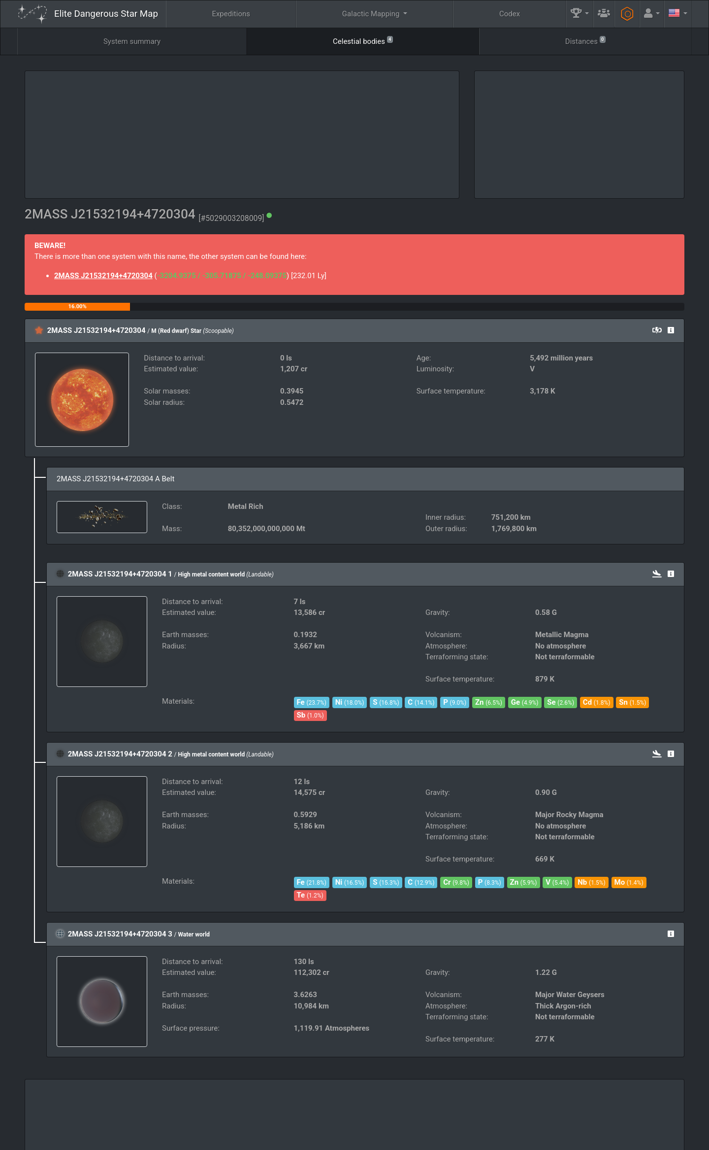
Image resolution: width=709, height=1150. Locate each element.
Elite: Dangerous (43, 1118)
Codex (509, 13)
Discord (475, 1138)
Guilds (367, 1113)
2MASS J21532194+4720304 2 (120, 754)
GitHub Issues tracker (419, 1138)
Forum (510, 1138)
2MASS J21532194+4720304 (103, 275)
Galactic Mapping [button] (371, 13)
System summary (132, 41)
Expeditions (231, 13)
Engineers (532, 1113)
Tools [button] (597, 1113)
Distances (585, 41)
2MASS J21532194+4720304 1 (120, 574)
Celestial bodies (363, 41)
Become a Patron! (352, 1138)
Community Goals (446, 1113)
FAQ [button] (303, 1113)
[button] (580, 14)
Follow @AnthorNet (288, 1138)
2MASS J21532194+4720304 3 (120, 934)
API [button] (659, 1113)
